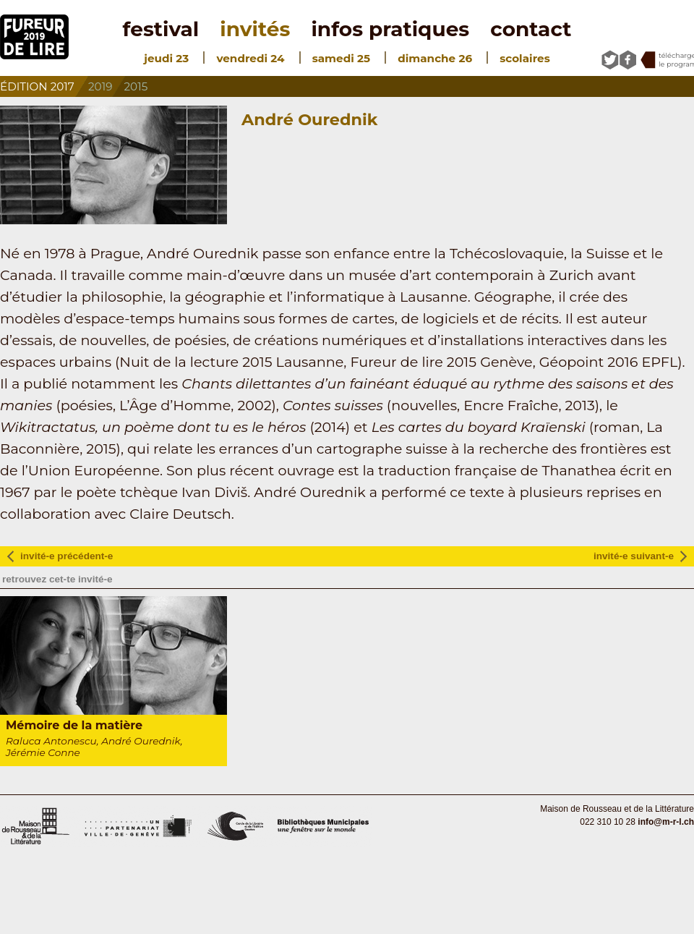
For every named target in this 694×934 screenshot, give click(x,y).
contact (530, 29)
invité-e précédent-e (66, 556)
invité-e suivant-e (634, 556)
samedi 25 (341, 58)
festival (161, 29)
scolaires (524, 58)
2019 (100, 86)
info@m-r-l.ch (666, 822)
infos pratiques (390, 29)
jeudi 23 (166, 58)
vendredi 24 (250, 58)
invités (255, 29)
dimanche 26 (435, 58)
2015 (136, 86)
